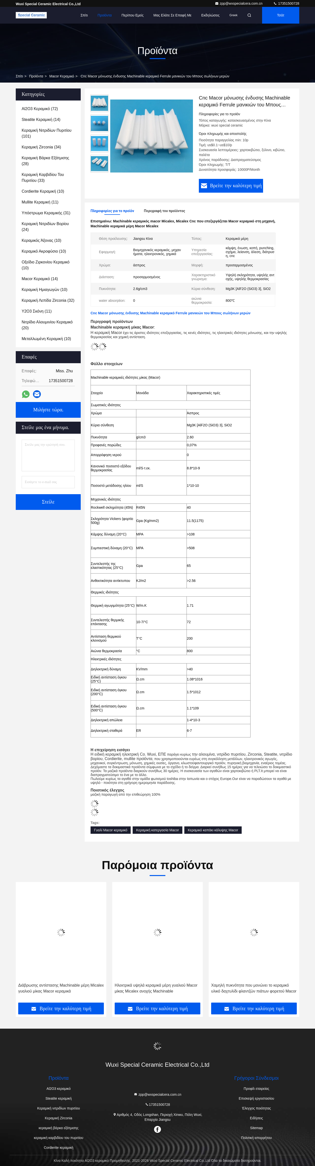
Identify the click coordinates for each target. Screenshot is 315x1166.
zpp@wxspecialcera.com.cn (239, 3)
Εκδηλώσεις (210, 15)
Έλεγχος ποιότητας (256, 1108)
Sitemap (256, 1128)
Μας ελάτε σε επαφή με (172, 15)
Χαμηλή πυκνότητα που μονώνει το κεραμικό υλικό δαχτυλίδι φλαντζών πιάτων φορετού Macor (254, 988)
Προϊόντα (105, 15)
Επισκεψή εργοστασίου (256, 1098)
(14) (41, 119)
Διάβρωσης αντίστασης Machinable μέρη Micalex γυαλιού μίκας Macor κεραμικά (61, 988)
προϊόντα (36, 76)
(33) (43, 178)
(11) (40, 202)
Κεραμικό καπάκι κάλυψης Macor (213, 830)
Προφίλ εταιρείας (256, 1089)
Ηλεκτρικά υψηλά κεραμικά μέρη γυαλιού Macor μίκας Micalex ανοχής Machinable (156, 988)
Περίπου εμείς (133, 15)
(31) (46, 213)
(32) (48, 300)
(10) (43, 191)
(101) (46, 133)
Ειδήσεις (256, 1118)
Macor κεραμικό (61, 76)
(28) (45, 161)
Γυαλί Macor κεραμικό (110, 830)
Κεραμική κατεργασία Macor (157, 830)
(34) (41, 147)
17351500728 (286, 3)
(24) (45, 227)
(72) (40, 109)
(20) (47, 325)
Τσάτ (280, 15)
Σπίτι (84, 15)
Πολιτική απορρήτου (256, 1138)
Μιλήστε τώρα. (48, 409)
